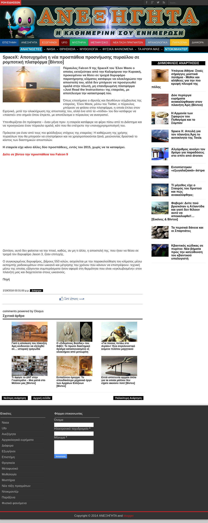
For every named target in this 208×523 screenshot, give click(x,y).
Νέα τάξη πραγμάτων (16, 486)
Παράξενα (8, 497)
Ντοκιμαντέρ (10, 491)
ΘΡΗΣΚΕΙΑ (67, 49)
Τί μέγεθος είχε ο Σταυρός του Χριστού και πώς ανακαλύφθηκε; (186, 190)
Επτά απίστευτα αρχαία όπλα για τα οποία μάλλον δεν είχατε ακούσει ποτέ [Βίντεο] (118, 380)
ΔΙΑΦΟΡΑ (198, 42)
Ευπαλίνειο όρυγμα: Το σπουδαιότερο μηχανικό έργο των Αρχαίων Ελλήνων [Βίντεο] (74, 381)
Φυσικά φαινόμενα (14, 503)
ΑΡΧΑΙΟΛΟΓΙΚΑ (157, 42)
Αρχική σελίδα (41, 398)
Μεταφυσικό (10, 468)
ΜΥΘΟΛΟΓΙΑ (89, 49)
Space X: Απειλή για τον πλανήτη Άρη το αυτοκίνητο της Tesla (186, 134)
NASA (51, 49)
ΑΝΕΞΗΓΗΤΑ (29, 42)
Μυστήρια (8, 480)
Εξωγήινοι (8, 451)
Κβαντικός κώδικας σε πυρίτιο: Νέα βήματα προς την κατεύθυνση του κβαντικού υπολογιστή (187, 252)
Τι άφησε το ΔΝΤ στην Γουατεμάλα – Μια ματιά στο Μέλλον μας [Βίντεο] (28, 380)
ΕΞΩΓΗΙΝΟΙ (49, 42)
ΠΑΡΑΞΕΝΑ (179, 42)
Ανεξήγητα (9, 434)
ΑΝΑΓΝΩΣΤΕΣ (30, 49)
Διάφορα (36, 290)
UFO (64, 42)
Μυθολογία (9, 474)
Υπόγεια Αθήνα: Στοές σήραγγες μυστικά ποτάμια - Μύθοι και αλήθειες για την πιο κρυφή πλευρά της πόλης (177, 79)
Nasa (5, 422)
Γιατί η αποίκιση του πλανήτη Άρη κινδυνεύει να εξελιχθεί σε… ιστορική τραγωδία (29, 346)
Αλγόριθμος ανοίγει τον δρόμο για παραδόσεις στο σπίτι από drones (188, 152)
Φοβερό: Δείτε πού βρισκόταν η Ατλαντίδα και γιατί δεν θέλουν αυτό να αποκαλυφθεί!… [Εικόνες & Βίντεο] (178, 211)
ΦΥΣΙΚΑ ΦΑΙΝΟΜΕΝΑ (117, 49)
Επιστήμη (8, 457)
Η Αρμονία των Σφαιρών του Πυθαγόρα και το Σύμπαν (183, 118)
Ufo (4, 428)
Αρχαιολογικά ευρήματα (18, 440)
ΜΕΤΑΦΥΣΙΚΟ (99, 42)
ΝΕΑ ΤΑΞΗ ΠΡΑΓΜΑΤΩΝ (128, 42)
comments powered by (23, 311)
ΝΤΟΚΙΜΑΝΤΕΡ (176, 49)
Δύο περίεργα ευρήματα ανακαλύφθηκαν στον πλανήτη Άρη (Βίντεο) (187, 100)
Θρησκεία (8, 463)
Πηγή (6, 279)
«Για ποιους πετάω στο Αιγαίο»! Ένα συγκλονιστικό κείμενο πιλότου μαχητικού (118, 346)
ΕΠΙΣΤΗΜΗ (9, 42)
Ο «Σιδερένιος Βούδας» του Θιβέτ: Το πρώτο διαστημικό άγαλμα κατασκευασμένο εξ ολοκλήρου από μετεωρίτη (73, 347)
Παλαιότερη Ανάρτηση (128, 398)
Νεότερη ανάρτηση (15, 398)
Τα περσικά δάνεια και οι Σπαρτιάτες (187, 229)
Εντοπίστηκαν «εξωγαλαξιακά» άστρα (188, 168)
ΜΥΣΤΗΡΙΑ (79, 42)
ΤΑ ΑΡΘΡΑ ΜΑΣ (149, 49)
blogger (129, 515)
